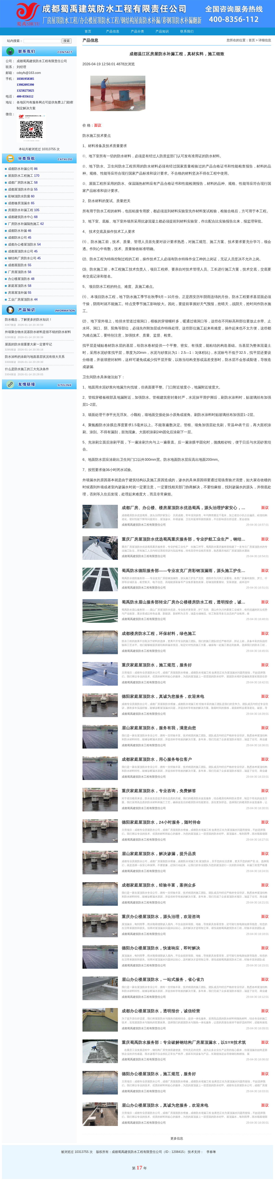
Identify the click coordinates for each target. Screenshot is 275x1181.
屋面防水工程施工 (20, 175)
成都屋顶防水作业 (20, 189)
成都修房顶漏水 (19, 203)
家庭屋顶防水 (17, 285)
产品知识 (162, 31)
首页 (88, 31)
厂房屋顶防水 (17, 272)
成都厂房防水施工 (20, 182)
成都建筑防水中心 (20, 217)
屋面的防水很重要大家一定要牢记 (28, 344)
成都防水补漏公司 (20, 168)
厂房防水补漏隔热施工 (23, 223)
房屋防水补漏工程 (20, 210)
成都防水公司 (17, 237)
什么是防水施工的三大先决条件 (27, 369)
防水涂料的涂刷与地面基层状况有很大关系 (35, 356)
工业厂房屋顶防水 (20, 299)
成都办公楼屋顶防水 (22, 244)
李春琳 (211, 1151)
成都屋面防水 (17, 265)
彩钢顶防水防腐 (19, 196)
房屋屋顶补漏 (17, 292)
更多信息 (176, 1138)
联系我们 (187, 31)
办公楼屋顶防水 (19, 279)
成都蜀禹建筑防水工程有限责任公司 (144, 524)
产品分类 (137, 31)
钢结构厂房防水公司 (22, 258)
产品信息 (112, 31)
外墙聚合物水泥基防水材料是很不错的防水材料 (38, 332)
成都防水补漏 (17, 230)
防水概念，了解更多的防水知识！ (28, 319)
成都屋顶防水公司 (20, 251)
